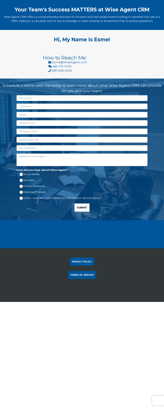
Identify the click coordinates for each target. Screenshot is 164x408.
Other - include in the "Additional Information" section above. (60, 229)
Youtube (27, 212)
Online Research (32, 217)
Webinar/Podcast (33, 223)
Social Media (29, 206)
